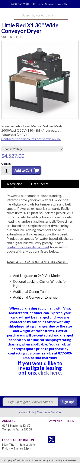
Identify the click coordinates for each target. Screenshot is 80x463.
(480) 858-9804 (20, 4)
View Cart (63, 4)
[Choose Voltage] (32, 149)
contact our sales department (28, 247)
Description (14, 184)
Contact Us (27, 412)
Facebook (60, 439)
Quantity (6, 163)
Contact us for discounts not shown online (31, 139)
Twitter (43, 439)
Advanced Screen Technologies (6, 15)
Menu (74, 15)
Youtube (68, 439)
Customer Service (43, 4)
